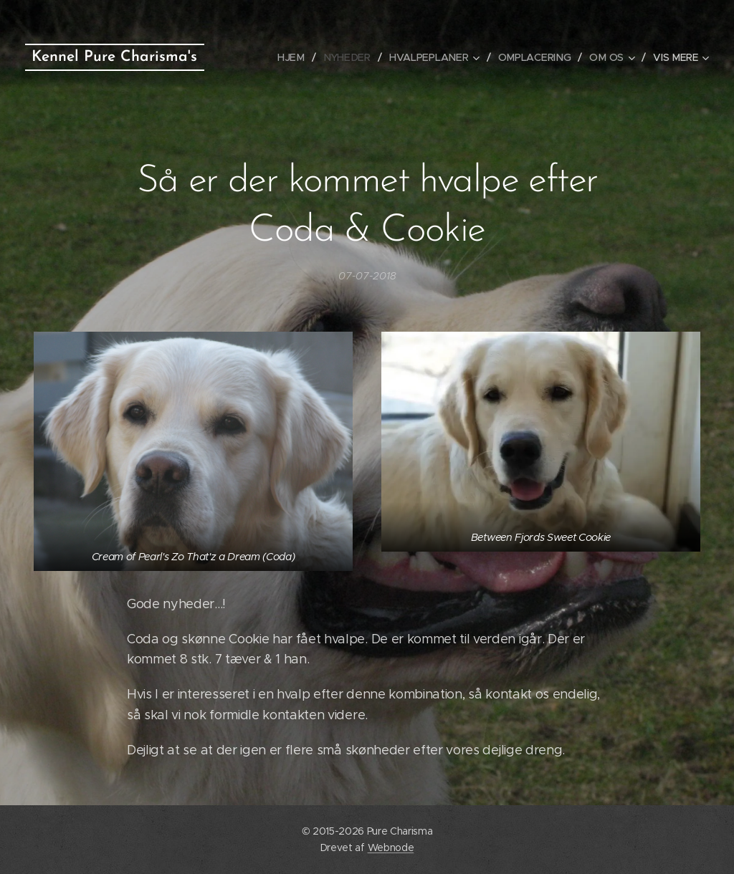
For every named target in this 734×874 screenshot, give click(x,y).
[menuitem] (297, 57)
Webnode (391, 847)
